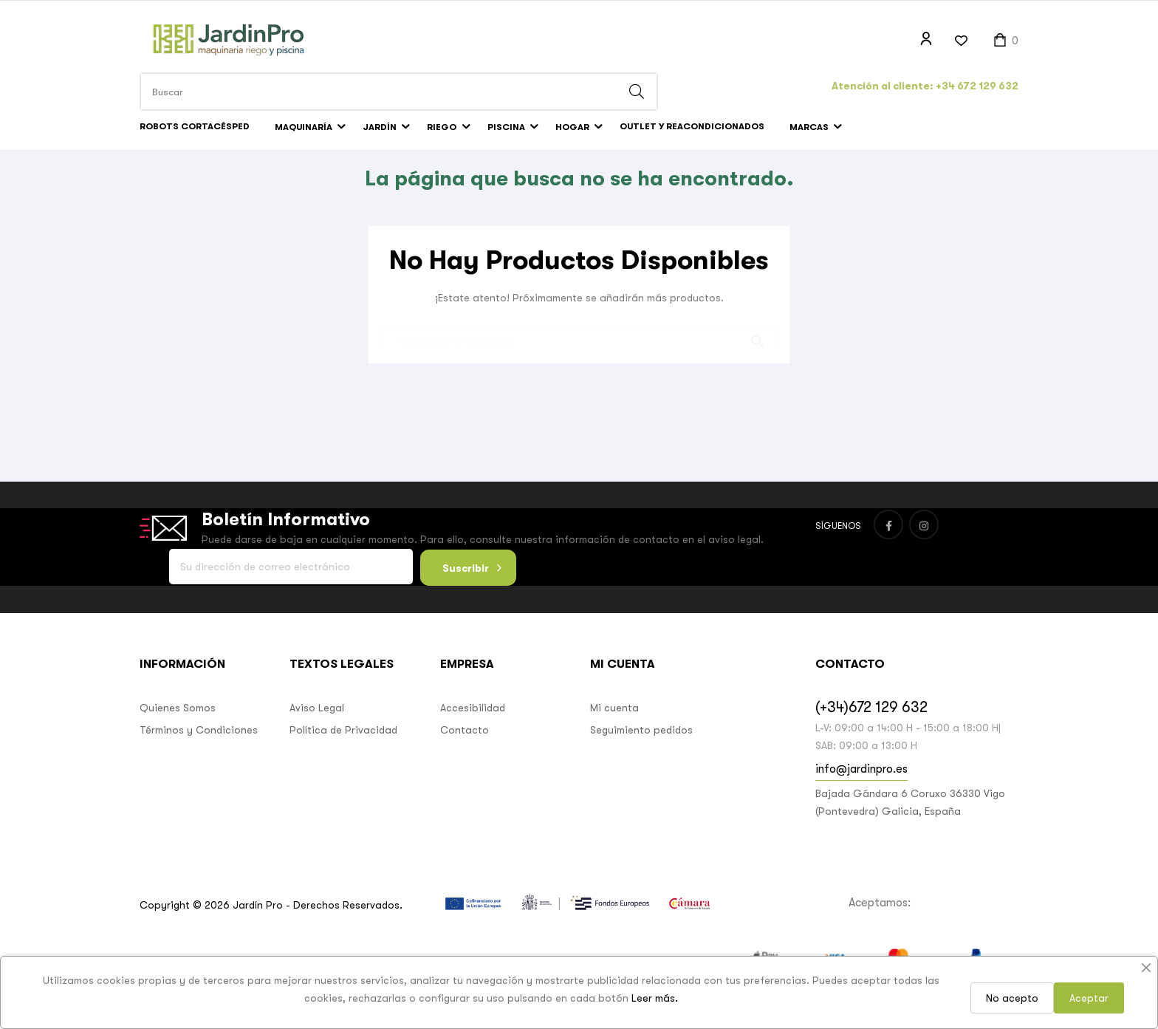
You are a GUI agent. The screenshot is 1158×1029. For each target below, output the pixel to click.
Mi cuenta (614, 729)
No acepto (1012, 998)
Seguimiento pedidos (641, 751)
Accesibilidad (472, 729)
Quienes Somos (178, 729)
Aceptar (1089, 998)
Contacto (464, 751)
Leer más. (654, 998)
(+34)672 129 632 (871, 728)
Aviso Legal (317, 729)
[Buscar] (579, 358)
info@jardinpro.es (861, 790)
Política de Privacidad (343, 751)
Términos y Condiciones (199, 751)
